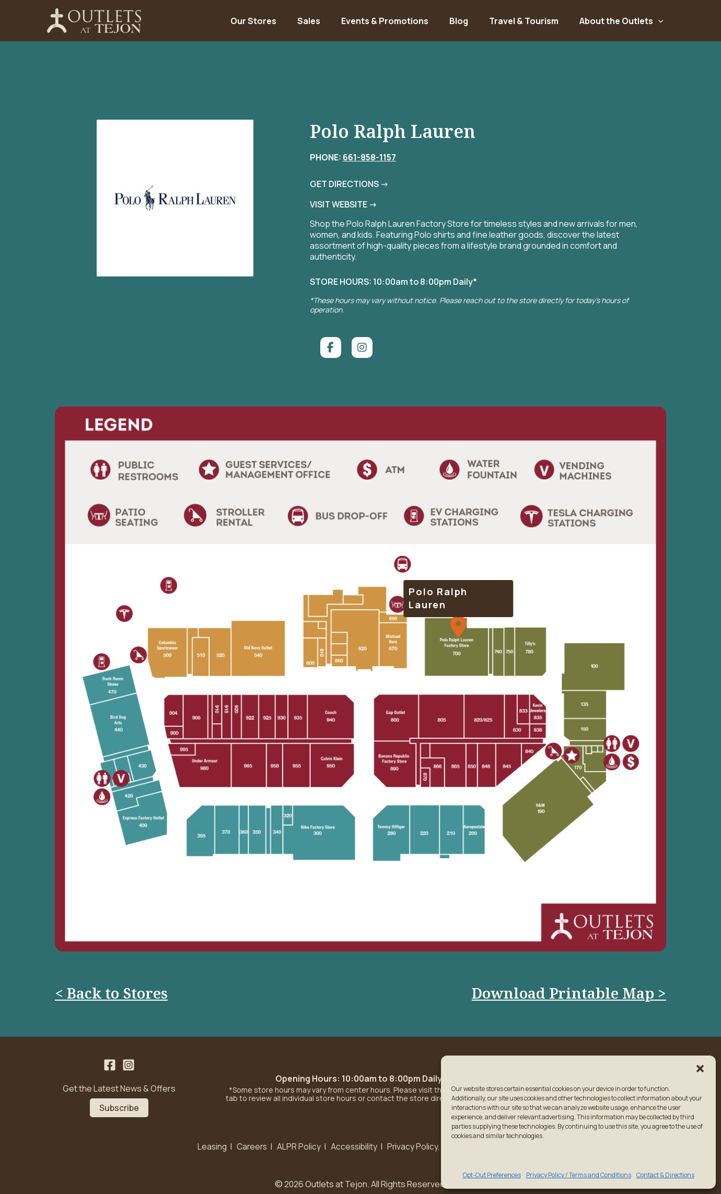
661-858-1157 (365, 163)
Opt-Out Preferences (492, 1174)
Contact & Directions (665, 1174)
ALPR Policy (298, 1138)
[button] (700, 1068)
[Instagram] (128, 1057)
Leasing (209, 1138)
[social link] (326, 332)
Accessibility (354, 1138)
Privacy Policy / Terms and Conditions (578, 1174)
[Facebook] (109, 1057)
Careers (250, 1138)
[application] (658, 23)
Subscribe (119, 1100)
